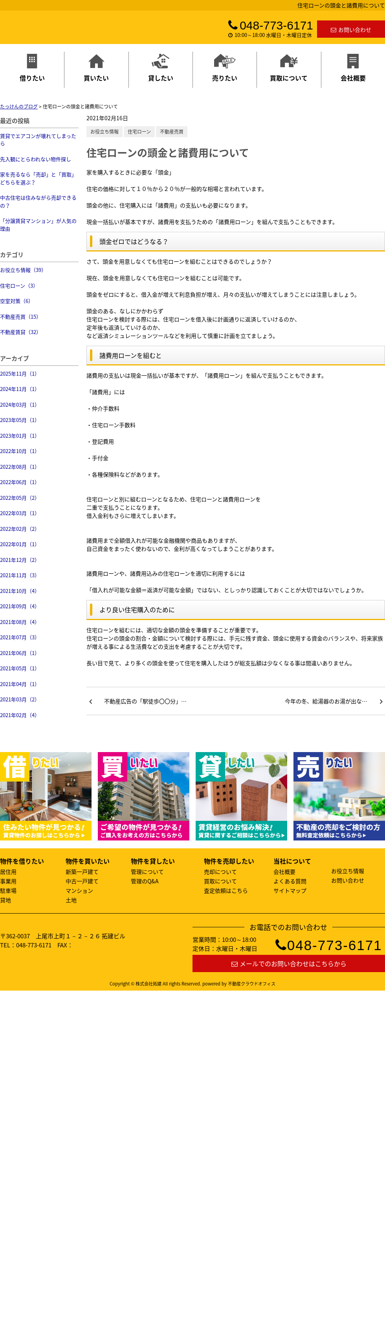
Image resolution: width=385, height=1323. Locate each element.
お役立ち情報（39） (23, 269)
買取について (289, 68)
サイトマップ (289, 890)
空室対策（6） (16, 301)
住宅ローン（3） (19, 285)
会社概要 (353, 68)
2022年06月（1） (20, 482)
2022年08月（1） (20, 466)
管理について (147, 871)
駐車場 (8, 890)
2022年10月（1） (20, 451)
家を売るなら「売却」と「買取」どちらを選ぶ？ (38, 178)
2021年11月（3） (20, 575)
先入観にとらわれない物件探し (35, 159)
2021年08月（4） (20, 622)
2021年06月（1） (20, 653)
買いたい (96, 68)
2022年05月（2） (20, 497)
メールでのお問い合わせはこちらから (288, 963)
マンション (79, 890)
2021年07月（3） (20, 637)
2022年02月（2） (20, 528)
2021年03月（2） (20, 699)
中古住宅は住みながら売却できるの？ (38, 201)
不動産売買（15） (20, 316)
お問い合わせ (351, 29)
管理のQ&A (145, 881)
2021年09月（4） (20, 606)
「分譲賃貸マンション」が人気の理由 (38, 224)
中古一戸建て (82, 881)
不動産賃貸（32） (20, 332)
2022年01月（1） (20, 544)
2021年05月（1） (20, 668)
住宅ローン (139, 131)
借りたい (32, 68)
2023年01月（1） (20, 435)
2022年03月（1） (20, 513)
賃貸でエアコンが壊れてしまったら (38, 139)
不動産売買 (171, 131)
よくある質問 (289, 881)
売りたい (224, 68)
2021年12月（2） (20, 559)
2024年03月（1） (20, 404)
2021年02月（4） (20, 715)
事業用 (8, 881)
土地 (71, 900)
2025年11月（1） (20, 373)
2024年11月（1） (20, 389)
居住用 (8, 871)
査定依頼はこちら (226, 890)
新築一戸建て (82, 871)
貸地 (5, 900)
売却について (220, 871)
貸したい (160, 68)
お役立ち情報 (104, 131)
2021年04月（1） (20, 684)
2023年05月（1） (20, 420)
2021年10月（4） (20, 591)
